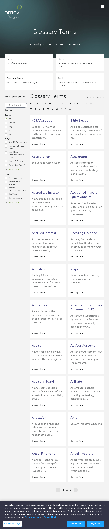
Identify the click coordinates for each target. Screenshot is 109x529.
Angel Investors (81, 454)
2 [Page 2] (67, 490)
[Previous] (58, 490)
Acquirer (76, 269)
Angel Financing (43, 454)
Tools (61, 78)
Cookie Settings (12, 525)
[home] (13, 12)
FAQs (60, 59)
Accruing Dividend (83, 233)
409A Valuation (43, 121)
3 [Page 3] (70, 490)
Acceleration (41, 157)
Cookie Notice (51, 519)
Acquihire (39, 269)
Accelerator (78, 157)
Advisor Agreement (84, 346)
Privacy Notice (32, 519)
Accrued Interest (44, 233)
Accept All (76, 525)
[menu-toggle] (102, 7)
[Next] (76, 490)
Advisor (37, 346)
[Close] (104, 507)
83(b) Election (80, 121)
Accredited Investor (46, 193)
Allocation (39, 418)
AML (73, 418)
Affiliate (76, 382)
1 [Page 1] (63, 490)
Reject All (95, 525)
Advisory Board (43, 382)
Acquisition (40, 305)
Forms (10, 59)
